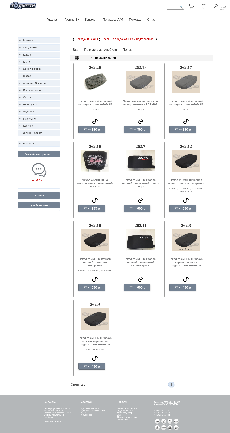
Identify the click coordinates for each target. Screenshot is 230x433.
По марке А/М (113, 19)
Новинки (28, 40)
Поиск (127, 49)
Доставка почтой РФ (91, 408)
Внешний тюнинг (33, 90)
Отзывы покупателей (54, 415)
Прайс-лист (30, 118)
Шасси (27, 76)
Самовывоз (86, 415)
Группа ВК (71, 19)
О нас (151, 19)
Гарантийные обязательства (57, 413)
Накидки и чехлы (87, 39)
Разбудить (38, 180)
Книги (26, 61)
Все (75, 49)
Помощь (135, 19)
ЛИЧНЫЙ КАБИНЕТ (53, 421)
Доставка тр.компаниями (93, 411)
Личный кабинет (32, 132)
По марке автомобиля (100, 49)
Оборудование (32, 68)
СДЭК (84, 413)
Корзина (28, 125)
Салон (27, 97)
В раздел (28, 143)
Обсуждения (30, 47)
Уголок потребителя (53, 411)
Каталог (91, 19)
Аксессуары (30, 104)
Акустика (28, 111)
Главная (52, 19)
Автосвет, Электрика (35, 83)
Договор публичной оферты (57, 408)
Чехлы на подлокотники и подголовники (128, 39)
